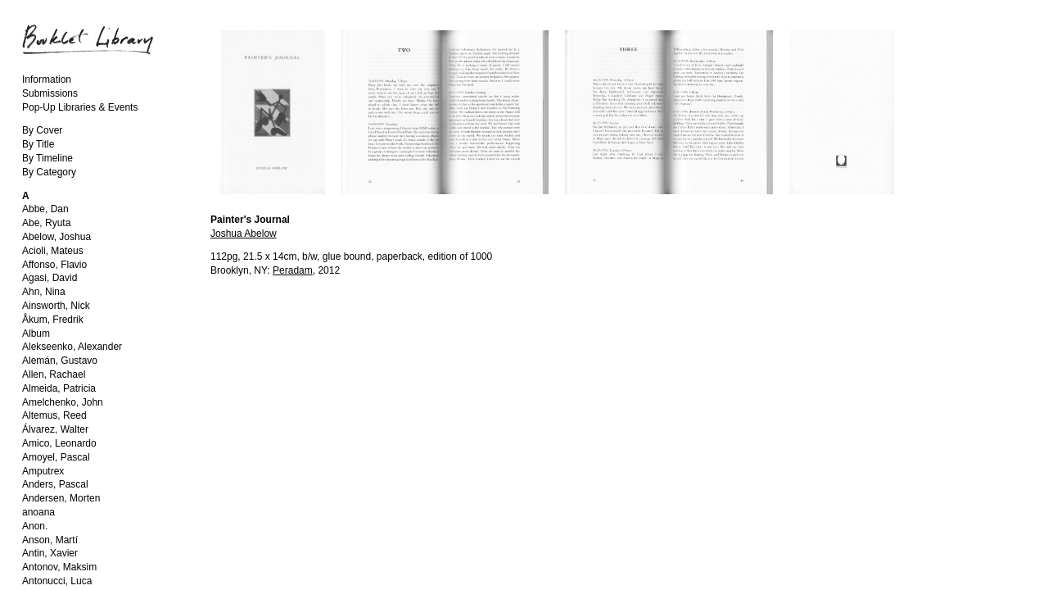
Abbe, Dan (45, 209)
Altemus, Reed (54, 415)
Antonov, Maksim (59, 567)
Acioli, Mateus (53, 250)
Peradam (293, 270)
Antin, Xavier (50, 553)
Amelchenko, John (62, 402)
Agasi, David (49, 278)
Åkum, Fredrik (53, 319)
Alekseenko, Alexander (72, 346)
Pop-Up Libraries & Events (80, 107)
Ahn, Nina (44, 291)
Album (36, 333)
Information (46, 79)
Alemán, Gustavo (59, 360)
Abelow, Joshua (56, 237)
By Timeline (47, 158)
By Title (38, 144)
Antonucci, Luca (57, 581)
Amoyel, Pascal (56, 457)
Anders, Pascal (55, 484)
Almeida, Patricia (59, 388)
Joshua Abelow (243, 233)
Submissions (50, 93)
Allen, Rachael (53, 374)
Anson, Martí (50, 540)
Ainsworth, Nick (56, 305)
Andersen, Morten (61, 498)
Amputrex (43, 471)
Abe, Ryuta (46, 223)
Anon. (34, 526)
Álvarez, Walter (55, 429)
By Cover (42, 130)
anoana (38, 512)
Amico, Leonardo (59, 443)
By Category (49, 172)
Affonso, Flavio (54, 264)
